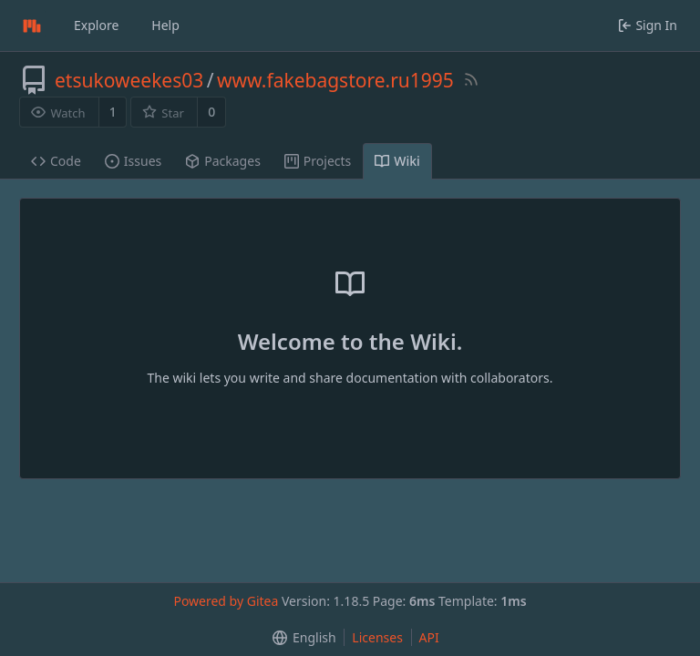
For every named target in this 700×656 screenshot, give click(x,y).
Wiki (397, 160)
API (429, 637)
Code (56, 160)
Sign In (647, 25)
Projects (317, 160)
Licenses (377, 637)
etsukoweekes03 (129, 80)
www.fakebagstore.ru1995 (335, 80)
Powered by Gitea (225, 601)
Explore (96, 25)
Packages (223, 160)
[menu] (300, 638)
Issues (133, 160)
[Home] (32, 25)
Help (165, 25)
